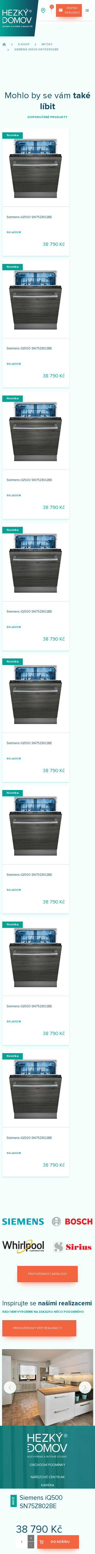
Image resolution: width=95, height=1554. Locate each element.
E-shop (24, 44)
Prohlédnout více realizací (38, 1328)
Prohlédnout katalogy (47, 1274)
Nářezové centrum (47, 1477)
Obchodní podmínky (47, 1465)
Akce (13, 1501)
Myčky (47, 44)
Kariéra (47, 1485)
